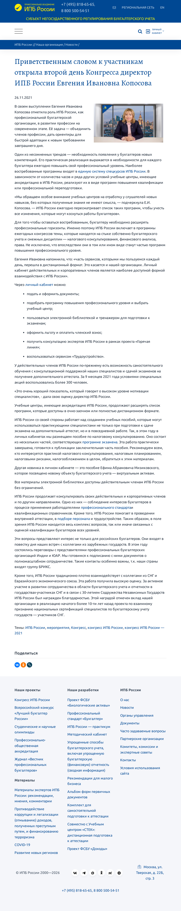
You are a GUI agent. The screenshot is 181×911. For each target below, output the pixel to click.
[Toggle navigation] (19, 31)
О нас (124, 700)
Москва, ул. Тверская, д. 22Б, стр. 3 (150, 872)
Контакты (128, 760)
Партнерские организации (142, 739)
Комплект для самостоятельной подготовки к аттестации (88, 810)
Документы (129, 723)
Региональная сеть (138, 7)
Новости (71, 44)
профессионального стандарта (106, 507)
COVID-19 (22, 845)
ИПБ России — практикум (88, 727)
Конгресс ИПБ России (32, 700)
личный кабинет (39, 285)
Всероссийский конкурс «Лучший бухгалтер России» (34, 713)
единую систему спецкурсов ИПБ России (112, 171)
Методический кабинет (87, 734)
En (162, 7)
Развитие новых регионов (36, 853)
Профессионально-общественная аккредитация (30, 745)
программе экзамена (99, 442)
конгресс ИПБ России (105, 628)
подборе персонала (73, 519)
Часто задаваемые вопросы (143, 731)
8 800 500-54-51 (75, 10)
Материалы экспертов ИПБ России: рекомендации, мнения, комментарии (37, 795)
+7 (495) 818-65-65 (77, 890)
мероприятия (58, 628)
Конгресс (78, 628)
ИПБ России (23, 44)
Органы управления (136, 715)
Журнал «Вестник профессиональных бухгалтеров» (30, 764)
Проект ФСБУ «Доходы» (87, 849)
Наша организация (49, 44)
